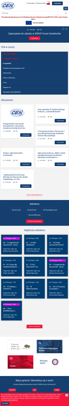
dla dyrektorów (31, 210)
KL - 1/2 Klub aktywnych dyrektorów (31, 244)
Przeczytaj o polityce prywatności (9, 400)
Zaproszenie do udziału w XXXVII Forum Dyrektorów (34, 33)
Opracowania (7, 73)
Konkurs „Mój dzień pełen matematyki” (13, 154)
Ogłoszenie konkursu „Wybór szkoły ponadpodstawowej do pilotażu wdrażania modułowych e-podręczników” (51, 156)
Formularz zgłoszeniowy (34, 221)
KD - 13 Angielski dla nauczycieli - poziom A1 (11, 244)
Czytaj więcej (34, 38)
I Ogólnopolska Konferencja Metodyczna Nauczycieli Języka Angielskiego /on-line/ (15, 177)
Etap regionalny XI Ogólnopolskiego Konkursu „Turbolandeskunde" (51, 110)
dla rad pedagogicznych (50, 210)
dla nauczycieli (16, 210)
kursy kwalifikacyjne (34, 215)
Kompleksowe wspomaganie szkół (13, 68)
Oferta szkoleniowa (9, 78)
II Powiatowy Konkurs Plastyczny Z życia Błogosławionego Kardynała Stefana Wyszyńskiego (51, 133)
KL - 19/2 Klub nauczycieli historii (56, 243)
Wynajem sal (7, 87)
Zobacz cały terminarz (34, 326)
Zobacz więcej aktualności (34, 195)
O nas (5, 82)
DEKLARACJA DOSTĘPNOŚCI (12, 92)
